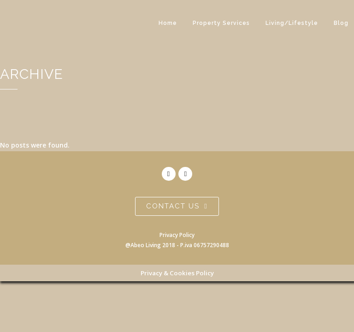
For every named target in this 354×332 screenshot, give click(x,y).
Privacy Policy (177, 235)
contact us (176, 206)
